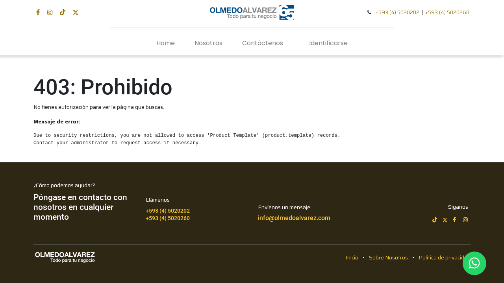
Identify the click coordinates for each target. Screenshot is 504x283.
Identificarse (328, 43)
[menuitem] (165, 43)
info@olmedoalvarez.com (294, 218)
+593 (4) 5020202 (397, 12)
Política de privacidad (445, 257)
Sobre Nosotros (388, 257)
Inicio (352, 257)
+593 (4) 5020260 (447, 12)
